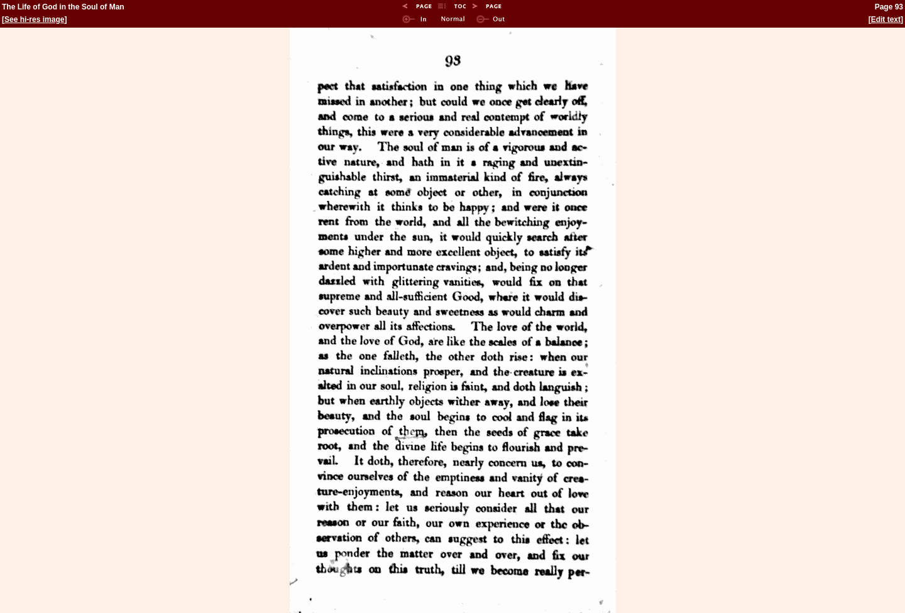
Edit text (886, 19)
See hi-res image (34, 19)
